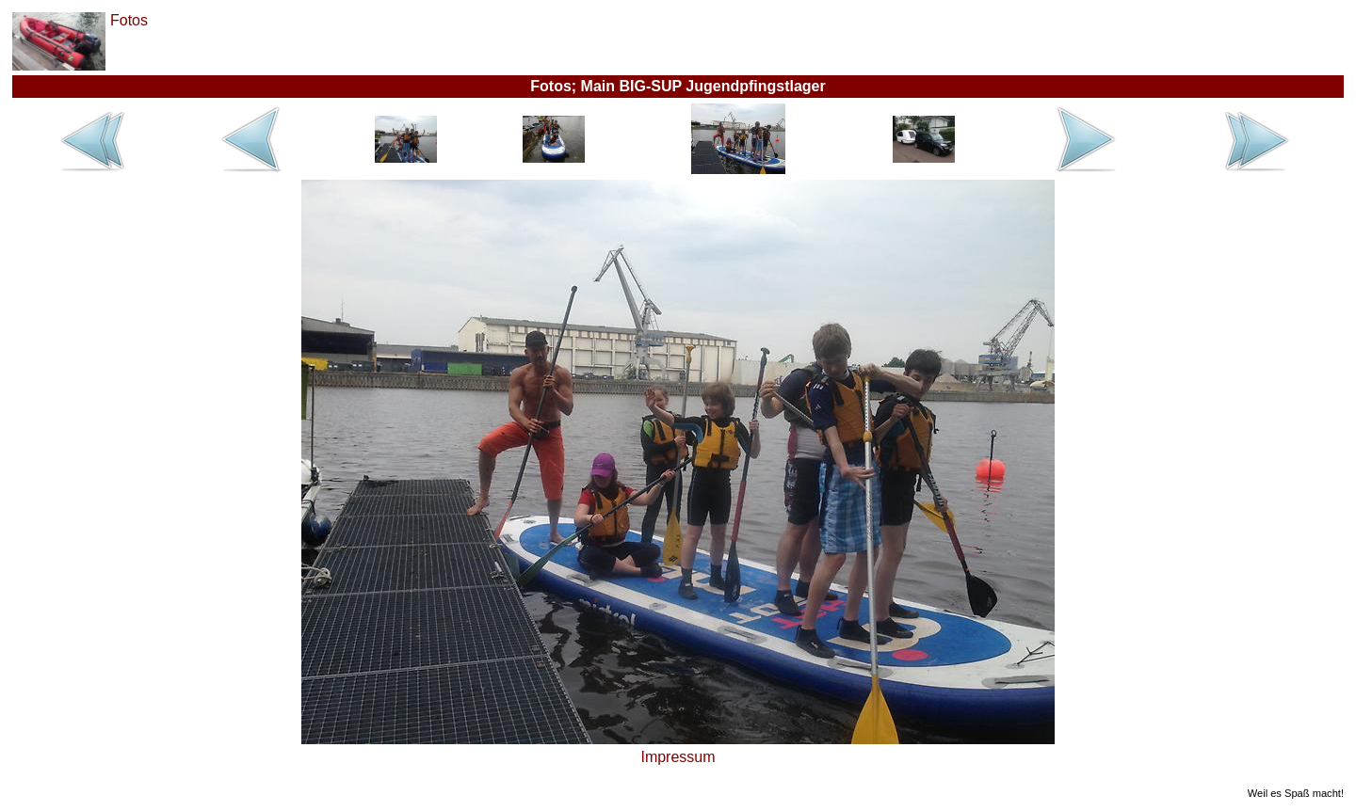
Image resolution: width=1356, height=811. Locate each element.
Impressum (677, 757)
